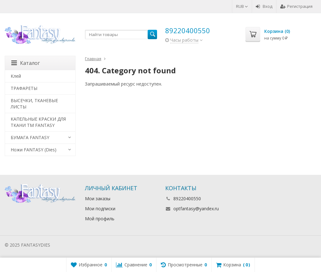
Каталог (25, 63)
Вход (264, 6)
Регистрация (296, 6)
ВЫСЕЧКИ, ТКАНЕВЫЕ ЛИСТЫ (34, 103)
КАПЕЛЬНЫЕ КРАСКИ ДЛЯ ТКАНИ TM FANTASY (38, 122)
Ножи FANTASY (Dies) (33, 150)
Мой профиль (99, 219)
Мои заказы (97, 198)
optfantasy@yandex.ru (196, 209)
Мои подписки (100, 209)
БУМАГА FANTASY (30, 137)
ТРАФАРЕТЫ (24, 88)
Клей (16, 76)
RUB (242, 6)
